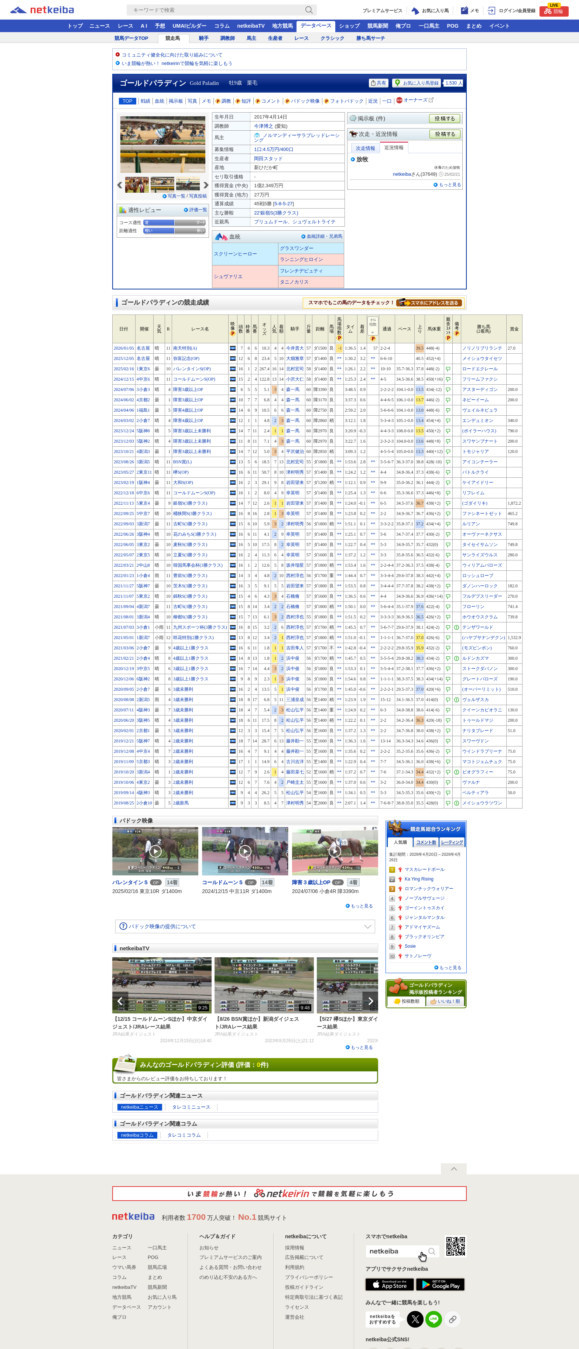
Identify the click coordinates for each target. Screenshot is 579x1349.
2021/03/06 (124, 648)
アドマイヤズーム (422, 927)
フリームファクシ (480, 379)
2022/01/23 (124, 575)
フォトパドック (344, 101)
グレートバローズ (480, 679)
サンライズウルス (480, 554)
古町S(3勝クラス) (190, 523)
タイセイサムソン (480, 544)
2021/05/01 (124, 637)
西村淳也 (295, 575)
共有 (378, 83)
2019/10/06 (124, 782)
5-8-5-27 (283, 203)
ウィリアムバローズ (482, 565)
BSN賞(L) (182, 461)
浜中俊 (292, 658)
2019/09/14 (124, 792)
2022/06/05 (124, 544)
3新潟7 (143, 523)
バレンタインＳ (130, 882)
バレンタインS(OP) (192, 368)
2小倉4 (143, 658)
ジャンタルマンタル (425, 917)
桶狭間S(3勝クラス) (192, 513)
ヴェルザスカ (475, 699)
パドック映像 (302, 101)
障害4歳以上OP (188, 410)
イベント (499, 26)
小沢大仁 (295, 379)
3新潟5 (143, 461)
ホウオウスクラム (480, 616)
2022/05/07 (124, 554)
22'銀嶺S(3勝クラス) (276, 213)
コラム (222, 26)
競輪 (553, 10)
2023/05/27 (124, 472)
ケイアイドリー (477, 482)
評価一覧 (198, 209)
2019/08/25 (124, 803)
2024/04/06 (124, 410)
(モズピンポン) (477, 648)
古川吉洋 (295, 761)
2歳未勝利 (183, 741)
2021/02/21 (124, 658)
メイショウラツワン (482, 803)
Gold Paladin (204, 83)
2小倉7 (143, 420)
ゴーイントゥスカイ (425, 907)
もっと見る (450, 184)
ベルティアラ (475, 792)
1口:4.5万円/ (273, 149)
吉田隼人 (295, 648)
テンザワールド (477, 627)
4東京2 (143, 782)
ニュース (99, 26)
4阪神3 (143, 710)
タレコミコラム (184, 1135)
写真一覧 (176, 196)
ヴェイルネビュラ (480, 410)
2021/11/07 (124, 596)
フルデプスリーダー (482, 596)
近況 (373, 101)
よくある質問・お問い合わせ (230, 1267)
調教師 (227, 38)
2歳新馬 (181, 803)
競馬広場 (157, 1267)
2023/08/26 (124, 461)
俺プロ (403, 26)
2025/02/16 (124, 368)
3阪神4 (143, 534)
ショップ (349, 26)
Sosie (410, 946)
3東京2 (143, 544)
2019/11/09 (124, 761)
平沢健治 (295, 451)
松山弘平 (295, 710)
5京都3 (143, 761)
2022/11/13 (124, 503)
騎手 (204, 38)
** (339, 358)
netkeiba (402, 174)
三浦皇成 (295, 699)
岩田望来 (295, 482)
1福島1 (143, 410)
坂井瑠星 (295, 565)
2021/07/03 (124, 627)
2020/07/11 (124, 710)
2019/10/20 (124, 772)
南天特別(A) (185, 348)
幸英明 (292, 492)
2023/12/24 (124, 430)
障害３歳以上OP (311, 882)
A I (144, 26)
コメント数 (426, 842)
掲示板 (176, 101)
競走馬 (172, 38)
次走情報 (365, 148)
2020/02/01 (124, 730)
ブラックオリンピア (425, 936)
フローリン (473, 606)
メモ (206, 101)
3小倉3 (143, 389)
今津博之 (263, 126)
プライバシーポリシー (309, 1277)
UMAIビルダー (189, 26)
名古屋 (143, 348)
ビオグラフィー (477, 772)
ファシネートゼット (482, 513)
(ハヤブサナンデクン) (483, 637)
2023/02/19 (124, 482)
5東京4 (143, 503)
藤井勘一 (295, 741)
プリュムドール (271, 221)
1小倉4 (143, 575)
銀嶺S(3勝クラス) (190, 503)
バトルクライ (475, 472)
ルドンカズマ (475, 658)
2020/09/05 (124, 689)
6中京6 (143, 492)
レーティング (452, 842)
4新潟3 (143, 451)
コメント (268, 101)
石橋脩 (292, 596)
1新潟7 (143, 637)
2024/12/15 (124, 379)
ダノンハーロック (480, 585)
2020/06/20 (124, 720)
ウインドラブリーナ (482, 751)
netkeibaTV (251, 26)
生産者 (275, 38)
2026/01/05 (124, 348)
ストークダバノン (480, 668)
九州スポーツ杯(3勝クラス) (200, 627)
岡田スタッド (268, 158)
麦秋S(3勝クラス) (190, 544)
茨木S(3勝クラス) (190, 585)
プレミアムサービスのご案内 (230, 1257)
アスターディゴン (480, 389)
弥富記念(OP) (186, 358)
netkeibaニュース (139, 1107)
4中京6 (143, 379)
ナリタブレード (477, 730)
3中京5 (143, 668)
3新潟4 (143, 616)
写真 (192, 101)
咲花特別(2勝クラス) (193, 637)
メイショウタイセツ (482, 358)
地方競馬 (282, 26)
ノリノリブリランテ (482, 348)
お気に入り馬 (162, 1297)
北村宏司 (295, 368)
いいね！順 (445, 1002)
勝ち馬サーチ (370, 38)
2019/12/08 (124, 751)
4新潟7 (143, 606)
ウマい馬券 (124, 1267)
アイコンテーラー (480, 461)
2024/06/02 (124, 399)
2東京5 (143, 554)
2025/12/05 (124, 358)
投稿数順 (406, 1002)
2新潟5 (143, 699)
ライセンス (297, 1307)
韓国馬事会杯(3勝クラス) (198, 565)
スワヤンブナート (480, 441)
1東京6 (143, 368)
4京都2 (143, 399)
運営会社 (294, 1317)
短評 (243, 101)
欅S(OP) (181, 472)
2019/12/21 (124, 741)
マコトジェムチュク (482, 761)
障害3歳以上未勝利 (192, 430)
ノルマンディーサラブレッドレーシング (297, 138)
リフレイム (473, 492)
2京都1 (143, 730)
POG (452, 26)
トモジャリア (475, 451)
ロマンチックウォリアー (429, 888)
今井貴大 (295, 348)
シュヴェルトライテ (314, 221)
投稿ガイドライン (304, 1287)
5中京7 (143, 513)
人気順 (400, 842)
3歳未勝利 (183, 689)
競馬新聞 (377, 26)
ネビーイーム (475, 399)
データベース (316, 25)
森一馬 (292, 389)
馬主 (251, 38)
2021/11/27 (124, 585)
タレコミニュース (191, 1107)
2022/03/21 (124, 565)
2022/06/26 (124, 534)
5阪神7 (143, 585)
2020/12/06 (124, 679)
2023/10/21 (124, 451)
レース (125, 26)
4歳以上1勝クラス (191, 648)
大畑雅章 (295, 358)
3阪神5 (143, 720)
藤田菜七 (295, 772)
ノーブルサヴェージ (425, 898)
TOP (128, 101)
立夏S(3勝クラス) (190, 554)
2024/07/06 (124, 389)
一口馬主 (429, 26)
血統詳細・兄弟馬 (324, 236)
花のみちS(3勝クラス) (194, 534)
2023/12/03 (124, 441)
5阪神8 (143, 430)
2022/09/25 (124, 513)
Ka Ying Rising (419, 879)
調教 (223, 101)
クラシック (333, 38)
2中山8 (143, 565)
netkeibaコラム (137, 1135)
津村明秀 (295, 472)
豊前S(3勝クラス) (190, 575)
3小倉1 (143, 627)
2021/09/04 (124, 606)
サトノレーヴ (418, 955)
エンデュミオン (477, 420)
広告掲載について (304, 1257)
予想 (160, 26)
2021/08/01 (124, 616)
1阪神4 (143, 482)
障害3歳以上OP (188, 389)
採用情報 (294, 1247)
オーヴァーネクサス (482, 534)
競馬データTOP (131, 38)
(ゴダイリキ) (474, 503)
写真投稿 (198, 196)
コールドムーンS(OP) (194, 379)
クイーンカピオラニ (482, 710)
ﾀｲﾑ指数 (373, 326)
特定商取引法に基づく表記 (314, 1297)
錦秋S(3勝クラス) (190, 596)
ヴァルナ (471, 782)
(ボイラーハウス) (479, 430)
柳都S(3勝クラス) (190, 616)
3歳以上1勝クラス (191, 668)
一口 (387, 101)
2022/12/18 (124, 492)
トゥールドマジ (477, 720)
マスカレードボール (425, 869)
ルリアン (471, 523)
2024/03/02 (124, 420)
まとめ (474, 26)
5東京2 (143, 596)
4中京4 (143, 751)
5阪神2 (143, 441)
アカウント (160, 1307)
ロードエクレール (480, 368)
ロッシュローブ (477, 575)
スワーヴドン (475, 741)
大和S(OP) (183, 482)
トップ (75, 26)
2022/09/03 (124, 523)
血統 (159, 101)
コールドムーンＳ (222, 882)
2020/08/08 (124, 699)
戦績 (145, 101)
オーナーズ (416, 100)
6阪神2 (143, 679)
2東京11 (144, 472)
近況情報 (394, 147)
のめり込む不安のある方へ (228, 1277)
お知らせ (209, 1247)
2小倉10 (144, 803)
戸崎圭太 (295, 782)
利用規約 (294, 1267)
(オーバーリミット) (481, 689)
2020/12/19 (124, 668)
